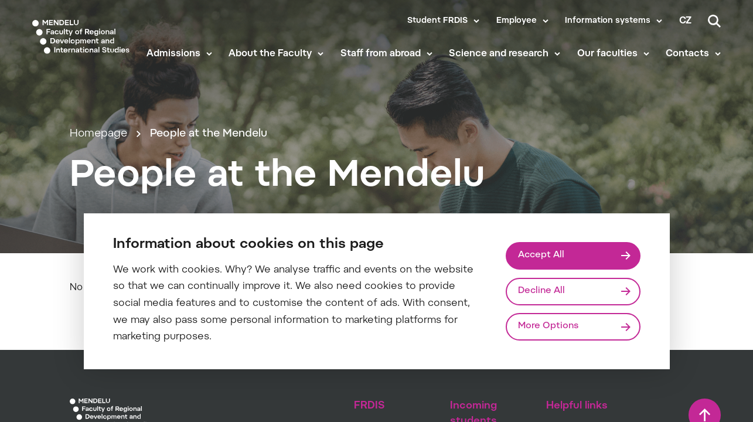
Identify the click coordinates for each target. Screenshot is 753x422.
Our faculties (607, 54)
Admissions (173, 54)
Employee (516, 21)
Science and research (498, 54)
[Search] (714, 21)
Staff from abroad (380, 54)
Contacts (687, 54)
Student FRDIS (437, 21)
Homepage (98, 133)
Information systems (607, 21)
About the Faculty (270, 54)
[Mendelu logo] (81, 37)
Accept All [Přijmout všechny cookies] (541, 255)
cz (685, 21)
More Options (548, 326)
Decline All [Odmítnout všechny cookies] (541, 291)
